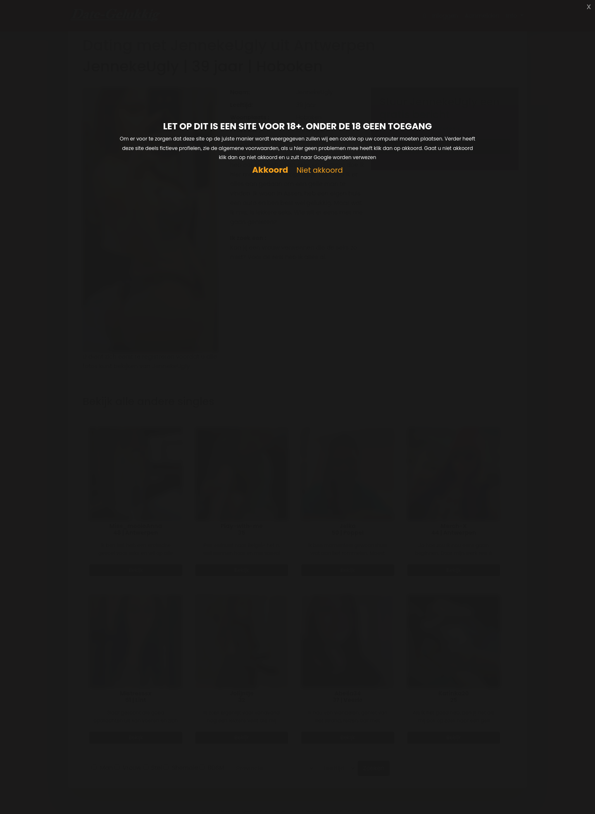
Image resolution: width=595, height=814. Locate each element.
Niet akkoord (319, 170)
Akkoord (270, 170)
